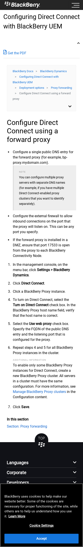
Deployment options (31, 87)
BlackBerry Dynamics (53, 71)
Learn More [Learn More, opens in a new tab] (16, 516)
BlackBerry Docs (23, 71)
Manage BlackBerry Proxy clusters (39, 392)
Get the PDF (14, 53)
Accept (41, 539)
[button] (41, 464)
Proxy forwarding (61, 87)
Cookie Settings (41, 526)
